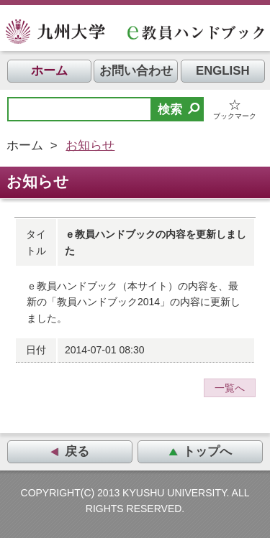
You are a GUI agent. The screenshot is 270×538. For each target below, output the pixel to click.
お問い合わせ (136, 71)
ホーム (49, 71)
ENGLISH (223, 71)
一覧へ (230, 388)
